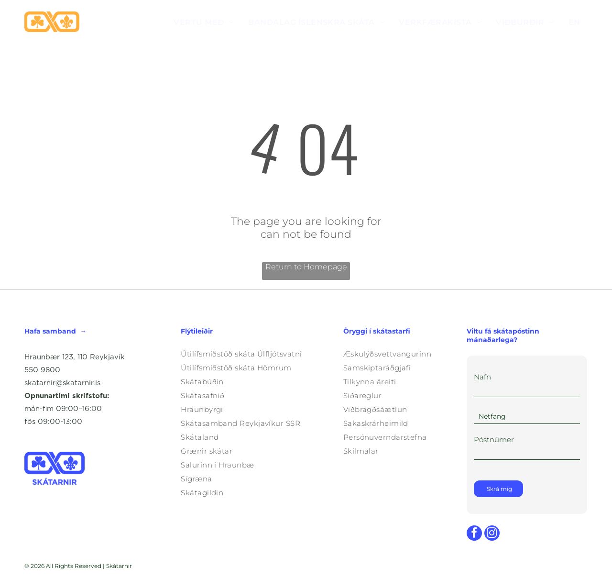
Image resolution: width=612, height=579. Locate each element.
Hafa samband (50, 331)
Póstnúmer (494, 439)
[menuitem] (203, 22)
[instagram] (492, 534)
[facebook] (474, 534)
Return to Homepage (306, 266)
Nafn (482, 376)
